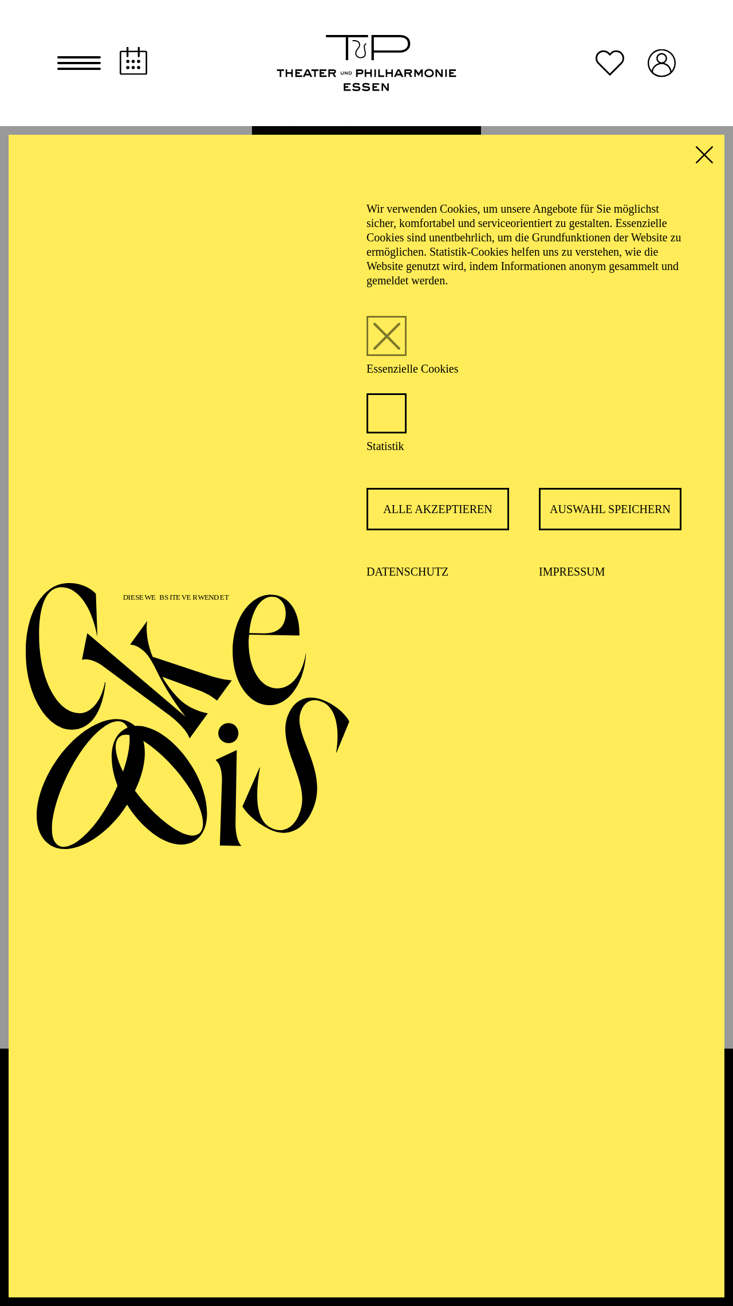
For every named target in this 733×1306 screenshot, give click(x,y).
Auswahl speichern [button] (610, 509)
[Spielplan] (133, 61)
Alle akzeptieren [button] (437, 509)
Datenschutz (407, 571)
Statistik (385, 446)
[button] (79, 63)
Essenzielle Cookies (412, 368)
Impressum (572, 571)
